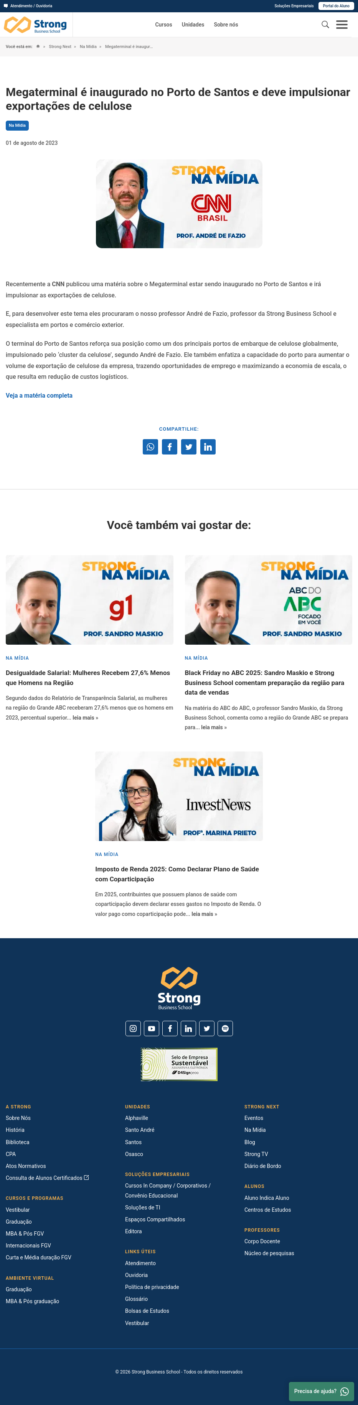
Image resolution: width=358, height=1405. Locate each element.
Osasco (134, 1154)
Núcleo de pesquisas (269, 1253)
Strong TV (256, 1154)
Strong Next (59, 46)
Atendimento (140, 1263)
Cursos (163, 25)
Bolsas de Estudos (147, 1311)
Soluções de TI (142, 1207)
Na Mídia (88, 46)
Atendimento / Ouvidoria (28, 6)
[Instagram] (133, 1028)
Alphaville (136, 1118)
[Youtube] (151, 1028)
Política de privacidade (152, 1287)
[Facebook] (170, 1028)
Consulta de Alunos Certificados (47, 1178)
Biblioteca (18, 1142)
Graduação (19, 1222)
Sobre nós (226, 25)
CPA (11, 1154)
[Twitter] (206, 1028)
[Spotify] (225, 1028)
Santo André (139, 1130)
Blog (249, 1142)
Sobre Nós (18, 1118)
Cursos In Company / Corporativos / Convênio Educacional (168, 1190)
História (15, 1130)
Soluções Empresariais (293, 6)
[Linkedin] (188, 1028)
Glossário (136, 1299)
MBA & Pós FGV (25, 1234)
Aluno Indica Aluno (266, 1198)
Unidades (193, 25)
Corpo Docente (262, 1241)
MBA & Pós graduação (32, 1301)
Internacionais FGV (28, 1245)
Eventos (253, 1118)
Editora (133, 1231)
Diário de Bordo (262, 1166)
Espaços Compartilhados (155, 1219)
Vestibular (18, 1210)
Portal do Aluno (336, 6)
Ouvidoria (136, 1275)
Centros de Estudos (267, 1210)
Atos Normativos (26, 1166)
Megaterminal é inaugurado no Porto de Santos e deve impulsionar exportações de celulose (129, 46)
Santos (133, 1142)
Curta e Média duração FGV (38, 1257)
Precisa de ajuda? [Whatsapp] (321, 1391)
